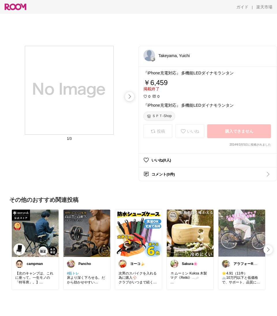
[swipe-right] (129, 96)
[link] (35, 233)
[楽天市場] (264, 7)
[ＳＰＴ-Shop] (159, 116)
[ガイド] (242, 7)
